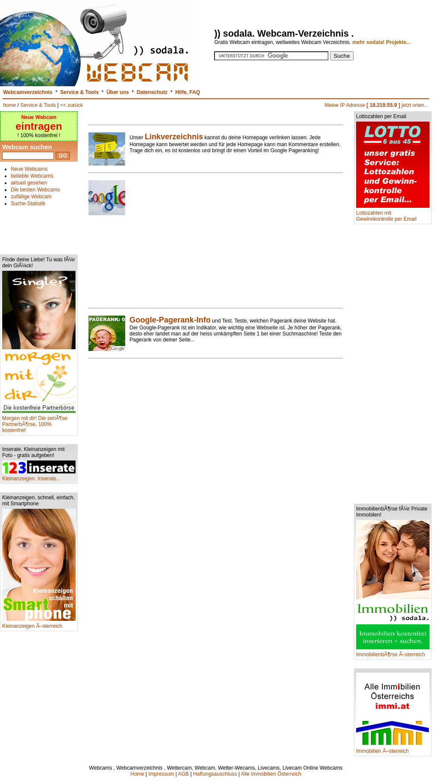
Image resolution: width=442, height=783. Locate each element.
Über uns (118, 92)
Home (137, 774)
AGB (183, 774)
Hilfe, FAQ (187, 92)
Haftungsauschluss (215, 774)
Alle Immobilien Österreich (271, 774)
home (9, 105)
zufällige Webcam (31, 197)
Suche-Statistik (28, 203)
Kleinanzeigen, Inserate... (39, 476)
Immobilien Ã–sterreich (392, 748)
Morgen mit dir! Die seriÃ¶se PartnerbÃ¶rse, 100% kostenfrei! (39, 421)
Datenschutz (152, 92)
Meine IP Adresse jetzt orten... (377, 105)
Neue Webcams (29, 169)
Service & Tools (79, 92)
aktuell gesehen (29, 183)
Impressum (161, 774)
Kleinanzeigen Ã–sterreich (39, 623)
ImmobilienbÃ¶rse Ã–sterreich (392, 652)
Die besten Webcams (35, 190)
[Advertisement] (38, 226)
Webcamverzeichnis (28, 92)
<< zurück (71, 105)
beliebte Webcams (32, 176)
